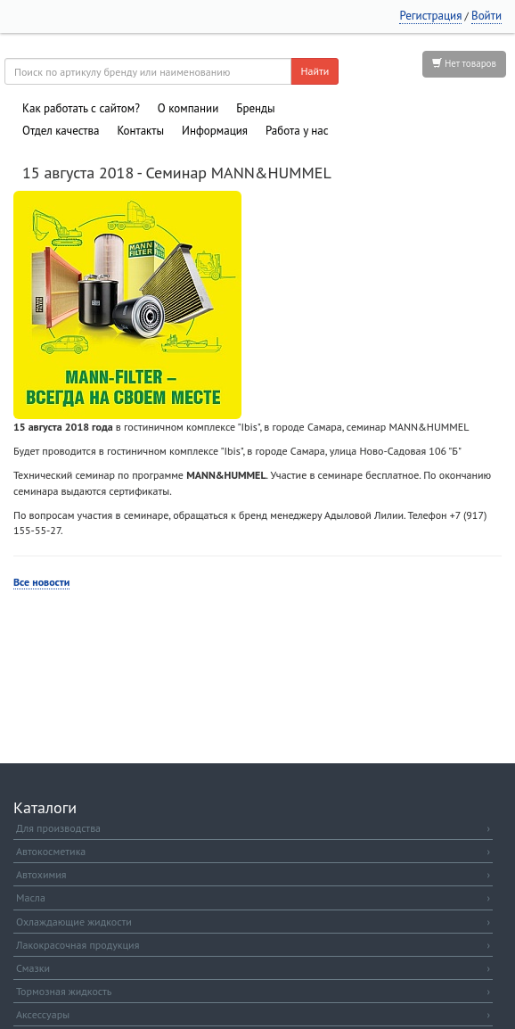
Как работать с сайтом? (81, 108)
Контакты (140, 130)
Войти (486, 15)
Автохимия (253, 874)
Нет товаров (464, 63)
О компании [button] (188, 108)
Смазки (253, 967)
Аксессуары (253, 1014)
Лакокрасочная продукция (253, 944)
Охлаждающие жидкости (253, 921)
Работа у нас (297, 130)
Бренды (255, 108)
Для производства (253, 828)
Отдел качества (60, 130)
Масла (253, 897)
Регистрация (430, 15)
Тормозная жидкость (253, 991)
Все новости (41, 582)
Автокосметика (253, 851)
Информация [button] (215, 130)
